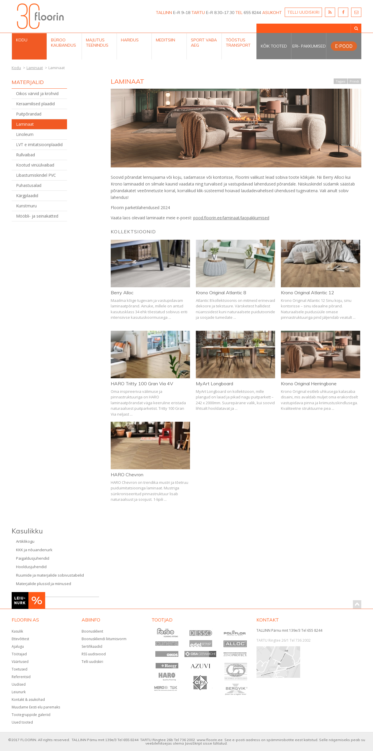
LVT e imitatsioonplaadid (39, 144)
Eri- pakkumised (309, 46)
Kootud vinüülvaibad (35, 165)
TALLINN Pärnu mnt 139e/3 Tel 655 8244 (289, 630)
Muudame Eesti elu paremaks (36, 707)
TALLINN (164, 12)
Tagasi (340, 81)
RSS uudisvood (94, 654)
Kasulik (17, 631)
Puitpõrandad (28, 114)
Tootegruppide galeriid (31, 714)
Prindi (354, 81)
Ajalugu (18, 646)
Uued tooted (22, 722)
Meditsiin (165, 40)
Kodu (21, 40)
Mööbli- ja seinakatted (37, 216)
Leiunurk (19, 691)
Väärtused (20, 661)
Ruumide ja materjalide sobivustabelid (50, 575)
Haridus (130, 40)
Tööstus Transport (238, 42)
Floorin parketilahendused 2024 (140, 207)
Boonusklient (92, 631)
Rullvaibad (25, 154)
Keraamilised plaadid (35, 103)
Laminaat (25, 124)
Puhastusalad (28, 185)
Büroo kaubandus (63, 42)
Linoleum (25, 134)
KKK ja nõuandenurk (34, 549)
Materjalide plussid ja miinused (43, 583)
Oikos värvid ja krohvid (37, 93)
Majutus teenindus (97, 42)
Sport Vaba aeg (204, 42)
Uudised (19, 684)
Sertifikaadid (92, 646)
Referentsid (21, 676)
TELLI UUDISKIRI (303, 12)
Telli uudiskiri (92, 661)
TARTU (198, 12)
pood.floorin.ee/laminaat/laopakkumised (231, 217)
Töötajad (19, 654)
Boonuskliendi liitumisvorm (104, 638)
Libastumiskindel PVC (36, 175)
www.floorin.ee (210, 740)
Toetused (19, 669)
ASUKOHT (272, 12)
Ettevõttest (20, 638)
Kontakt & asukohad (28, 699)
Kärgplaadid (27, 195)
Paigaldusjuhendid (32, 558)
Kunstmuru (26, 206)
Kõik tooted (274, 46)
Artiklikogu (25, 541)
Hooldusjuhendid (31, 566)
